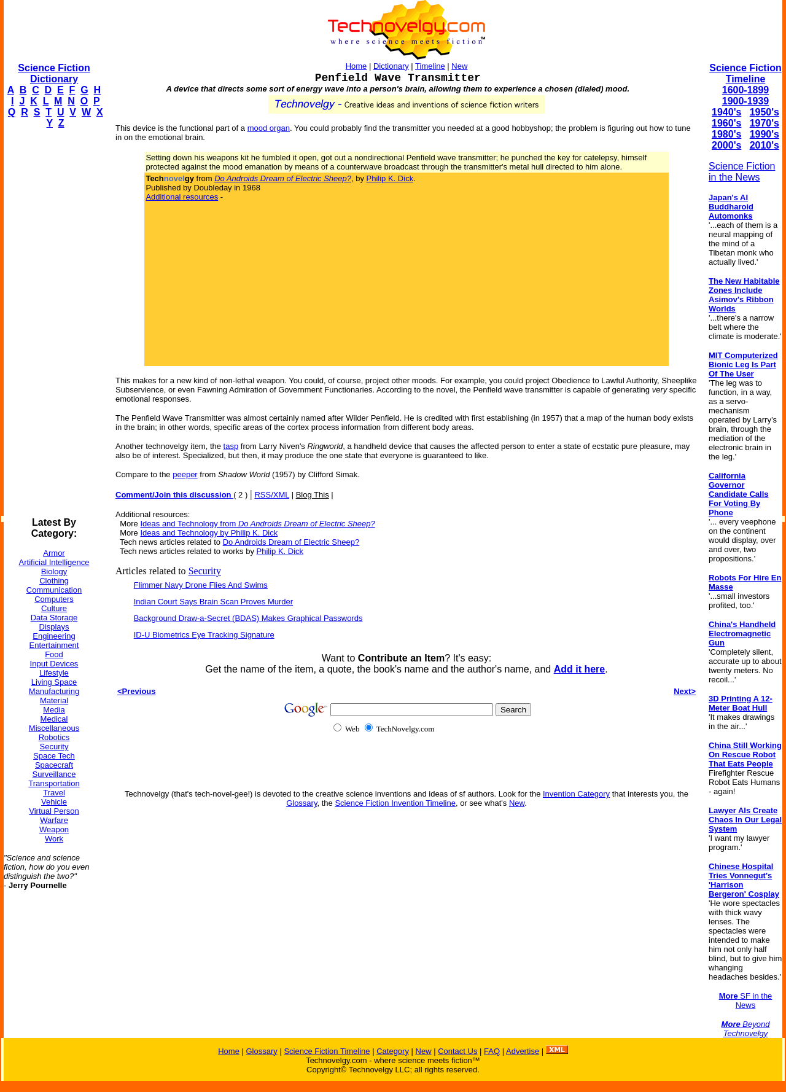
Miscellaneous (54, 728)
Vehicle (54, 801)
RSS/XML (271, 494)
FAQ (492, 1051)
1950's (764, 112)
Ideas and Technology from (257, 523)
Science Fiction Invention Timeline (395, 803)
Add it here (579, 669)
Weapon (54, 829)
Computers (54, 599)
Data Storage (54, 617)
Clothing (54, 580)
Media (53, 709)
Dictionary (391, 66)
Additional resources (182, 196)
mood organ (268, 128)
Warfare (54, 820)
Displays (54, 626)
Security (54, 746)
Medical (54, 718)
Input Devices (54, 663)
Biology (54, 571)
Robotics (54, 737)
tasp (231, 446)
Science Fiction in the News (742, 171)
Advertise (522, 1051)
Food (54, 654)
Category (392, 1051)
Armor (53, 553)
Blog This (312, 494)
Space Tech (54, 755)
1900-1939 (745, 101)
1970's (764, 123)
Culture (54, 608)
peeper (185, 474)
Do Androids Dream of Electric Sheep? (291, 542)
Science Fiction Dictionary (54, 73)
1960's (726, 123)
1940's (726, 112)
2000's (726, 145)
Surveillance (54, 774)
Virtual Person (54, 811)
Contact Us (457, 1051)
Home (356, 66)
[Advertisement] (53, 323)
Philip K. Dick (390, 178)
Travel (54, 792)
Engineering (54, 636)
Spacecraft (54, 765)
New (459, 66)
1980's (726, 134)
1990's (764, 134)
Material (54, 700)
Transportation (53, 783)
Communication (54, 590)
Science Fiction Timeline (745, 73)
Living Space (54, 682)
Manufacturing (54, 691)
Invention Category (576, 793)
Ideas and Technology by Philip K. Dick (209, 532)
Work (54, 838)
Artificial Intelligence (54, 562)
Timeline (430, 66)
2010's (764, 145)
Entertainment (54, 645)
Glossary (301, 803)
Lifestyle (54, 672)
